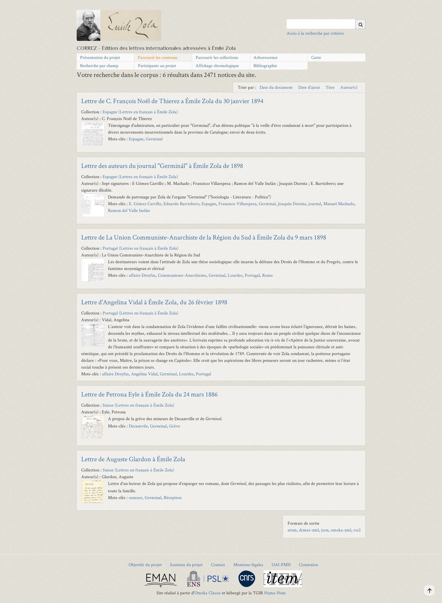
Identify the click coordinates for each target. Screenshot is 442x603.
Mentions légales (248, 564)
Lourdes (235, 275)
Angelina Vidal (144, 374)
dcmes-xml (309, 530)
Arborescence (265, 57)
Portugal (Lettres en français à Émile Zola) (140, 248)
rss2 (357, 530)
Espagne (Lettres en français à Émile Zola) (140, 112)
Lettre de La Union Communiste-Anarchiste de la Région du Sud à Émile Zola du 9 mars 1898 (203, 237)
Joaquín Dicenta (292, 204)
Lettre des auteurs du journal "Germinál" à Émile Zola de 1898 (162, 165)
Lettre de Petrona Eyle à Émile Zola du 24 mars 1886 (149, 394)
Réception (173, 497)
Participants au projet (157, 65)
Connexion (308, 564)
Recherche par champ (99, 65)
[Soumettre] (360, 24)
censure (135, 497)
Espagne (136, 139)
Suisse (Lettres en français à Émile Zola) (138, 405)
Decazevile (138, 426)
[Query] (326, 24)
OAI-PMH (281, 564)
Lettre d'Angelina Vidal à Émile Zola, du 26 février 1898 (154, 302)
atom (292, 530)
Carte (316, 57)
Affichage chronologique (217, 65)
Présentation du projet (100, 57)
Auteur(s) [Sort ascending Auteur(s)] (348, 87)
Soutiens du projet (186, 564)
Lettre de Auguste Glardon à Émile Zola (133, 459)
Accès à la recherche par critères (315, 33)
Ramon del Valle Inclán (129, 210)
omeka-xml (341, 530)
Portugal (252, 275)
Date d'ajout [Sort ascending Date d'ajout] (309, 87)
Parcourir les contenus (158, 57)
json (324, 530)
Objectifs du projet (145, 564)
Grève (174, 426)
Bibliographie (265, 65)
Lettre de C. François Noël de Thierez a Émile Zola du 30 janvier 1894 (172, 100)
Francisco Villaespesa (237, 204)
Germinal (154, 139)
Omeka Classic (208, 593)
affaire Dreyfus (142, 275)
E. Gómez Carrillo (145, 204)
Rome (267, 275)
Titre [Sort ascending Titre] (331, 87)
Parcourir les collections (217, 57)
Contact (218, 564)
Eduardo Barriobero (181, 204)
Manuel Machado (338, 204)
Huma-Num (275, 593)
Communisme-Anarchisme (182, 275)
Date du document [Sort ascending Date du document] (277, 87)
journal (314, 204)
